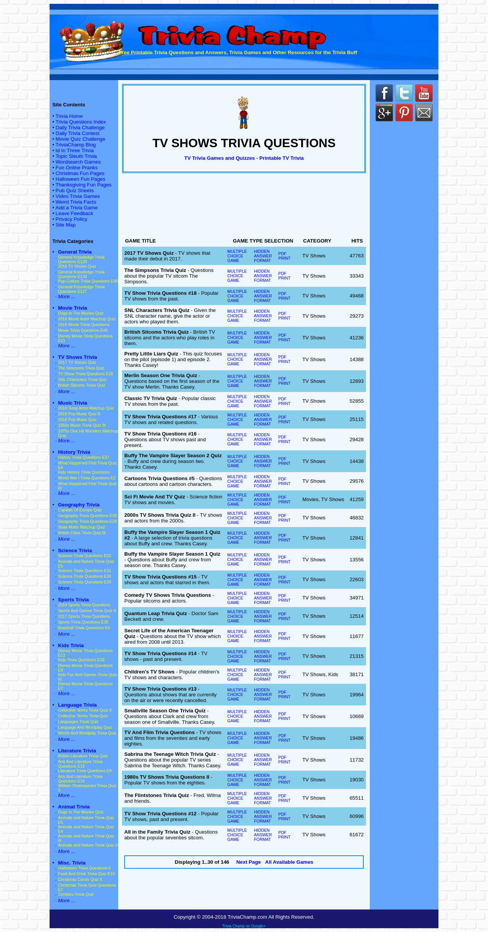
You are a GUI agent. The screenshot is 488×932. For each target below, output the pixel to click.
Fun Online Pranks (77, 167)
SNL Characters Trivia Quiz (82, 379)
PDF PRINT (284, 255)
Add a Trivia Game (77, 208)
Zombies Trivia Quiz (76, 894)
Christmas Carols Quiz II (80, 879)
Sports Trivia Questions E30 (83, 622)
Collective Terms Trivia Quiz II (84, 710)
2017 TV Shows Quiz (77, 362)
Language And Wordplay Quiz (85, 727)
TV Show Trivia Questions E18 (85, 373)
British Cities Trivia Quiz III (81, 532)
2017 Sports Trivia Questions (84, 616)
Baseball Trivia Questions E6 (84, 627)
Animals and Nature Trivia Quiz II (87, 845)
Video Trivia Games (78, 196)
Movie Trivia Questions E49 (83, 330)
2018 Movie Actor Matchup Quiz (87, 319)
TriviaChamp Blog (76, 145)
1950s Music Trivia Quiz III (82, 425)
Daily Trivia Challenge (80, 127)
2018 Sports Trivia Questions (84, 605)
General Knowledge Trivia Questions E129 (81, 259)
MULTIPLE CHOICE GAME (237, 256)
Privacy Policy (71, 219)
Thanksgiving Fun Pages (84, 185)
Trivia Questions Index (81, 122)
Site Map (66, 225)
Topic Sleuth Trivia (76, 156)
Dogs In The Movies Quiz (80, 313)
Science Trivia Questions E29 (84, 582)
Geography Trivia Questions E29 (87, 521)
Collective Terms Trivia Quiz (83, 715)
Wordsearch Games (78, 162)
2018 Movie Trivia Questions (83, 324)
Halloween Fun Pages (80, 179)
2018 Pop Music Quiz (77, 419)
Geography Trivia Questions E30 (87, 515)
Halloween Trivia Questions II (84, 868)
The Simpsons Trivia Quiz (81, 368)
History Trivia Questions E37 (83, 457)
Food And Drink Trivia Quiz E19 (86, 873)
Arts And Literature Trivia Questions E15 (80, 763)
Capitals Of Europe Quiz (80, 510)
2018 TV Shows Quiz (77, 266)
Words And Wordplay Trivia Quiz (87, 733)
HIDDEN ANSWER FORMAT (263, 256)
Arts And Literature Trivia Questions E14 (80, 778)
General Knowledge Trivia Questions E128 (81, 274)
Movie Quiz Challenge (80, 139)
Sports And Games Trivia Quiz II (87, 610)
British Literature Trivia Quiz (83, 756)
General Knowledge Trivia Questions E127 (81, 289)
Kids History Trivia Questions (84, 472)
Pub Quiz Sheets (75, 190)
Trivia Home (69, 116)
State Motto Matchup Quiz (81, 527)
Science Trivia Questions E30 (84, 576)
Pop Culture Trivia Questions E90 (88, 281)
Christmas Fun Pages (80, 173)
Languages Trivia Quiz (78, 721)
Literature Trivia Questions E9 (84, 770)
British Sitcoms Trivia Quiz (81, 385)
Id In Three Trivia (75, 150)
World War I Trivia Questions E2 (87, 478)
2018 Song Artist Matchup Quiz (86, 408)
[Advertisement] (244, 207)
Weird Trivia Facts (76, 202)
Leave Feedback (74, 213)
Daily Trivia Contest (78, 133)
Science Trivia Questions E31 (84, 570)
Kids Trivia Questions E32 (81, 659)
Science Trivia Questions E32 (84, 555)
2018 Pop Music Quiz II (79, 413)
